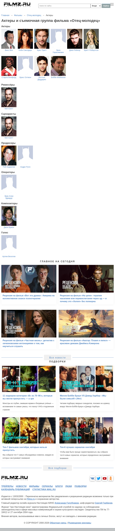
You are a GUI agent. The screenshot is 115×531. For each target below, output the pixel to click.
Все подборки (57, 468)
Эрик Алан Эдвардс (8, 197)
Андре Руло (25, 167)
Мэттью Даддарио (42, 78)
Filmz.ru (31, 499)
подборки (81, 486)
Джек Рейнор (74, 50)
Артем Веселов (8, 256)
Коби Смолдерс (25, 50)
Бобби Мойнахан (58, 77)
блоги (59, 486)
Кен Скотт (9, 109)
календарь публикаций (15, 489)
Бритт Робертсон (91, 50)
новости (21, 486)
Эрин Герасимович (58, 51)
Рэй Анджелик (9, 167)
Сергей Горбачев (103, 503)
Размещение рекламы (79, 523)
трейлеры (7, 486)
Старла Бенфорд (9, 77)
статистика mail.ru (44, 489)
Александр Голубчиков (67, 503)
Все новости (57, 357)
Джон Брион (9, 227)
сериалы (47, 486)
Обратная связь (58, 523)
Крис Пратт (42, 50)
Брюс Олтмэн (25, 77)
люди (68, 486)
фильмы (34, 486)
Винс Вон (9, 50)
